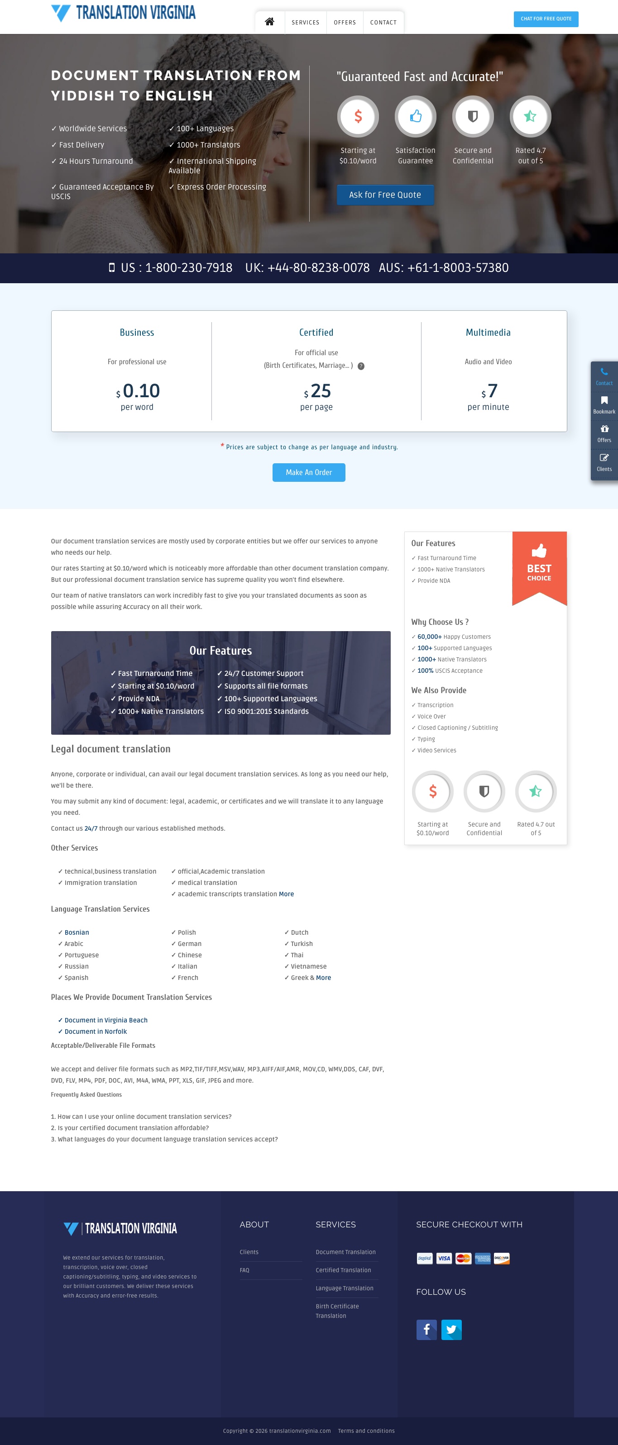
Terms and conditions (366, 1431)
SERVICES (306, 22)
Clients (249, 1252)
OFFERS (345, 22)
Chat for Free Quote (546, 19)
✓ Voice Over (429, 716)
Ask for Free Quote (386, 195)
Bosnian (77, 933)
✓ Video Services (434, 750)
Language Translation (345, 1288)
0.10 (137, 399)
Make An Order (309, 472)
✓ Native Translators (449, 659)
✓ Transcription (433, 705)
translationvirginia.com (300, 1431)
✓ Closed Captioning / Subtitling (455, 728)
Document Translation (346, 1252)
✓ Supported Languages (452, 648)
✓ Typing (423, 739)
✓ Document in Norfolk (92, 1032)
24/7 (92, 829)
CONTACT (383, 22)
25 (316, 399)
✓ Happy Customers (451, 637)
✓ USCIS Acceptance (447, 671)
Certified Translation (343, 1270)
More (286, 894)
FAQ (244, 1270)
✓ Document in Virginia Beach (103, 1021)
